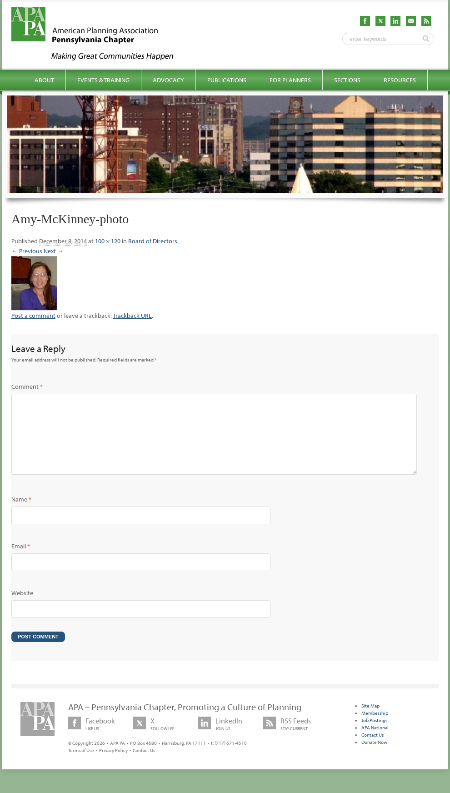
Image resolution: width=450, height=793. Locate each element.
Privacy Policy (113, 765)
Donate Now (374, 756)
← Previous (26, 251)
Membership (374, 727)
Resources (400, 80)
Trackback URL (132, 315)
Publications (226, 80)
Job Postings (374, 735)
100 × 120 (107, 241)
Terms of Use (81, 765)
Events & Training (103, 80)
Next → (54, 251)
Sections (347, 80)
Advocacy (168, 80)
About (44, 80)
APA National (375, 742)
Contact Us (144, 765)
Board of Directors (152, 241)
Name (21, 514)
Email (20, 561)
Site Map (370, 720)
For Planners (290, 80)
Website (22, 607)
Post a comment (33, 315)
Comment (27, 386)
